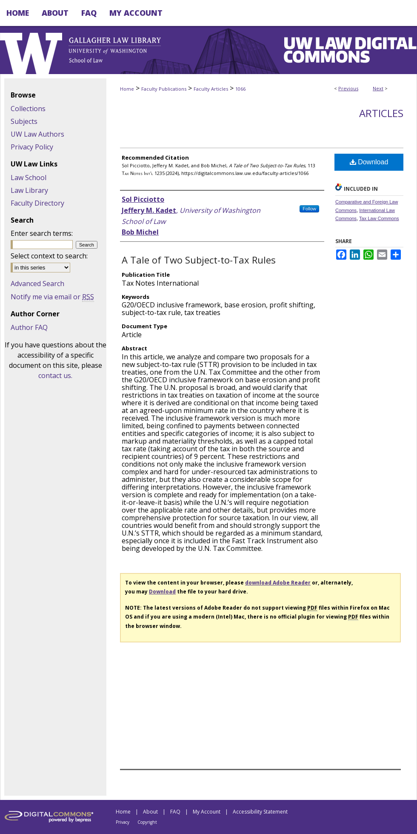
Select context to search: (49, 256)
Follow (309, 208)
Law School (28, 177)
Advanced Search (37, 283)
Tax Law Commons (379, 218)
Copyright (147, 822)
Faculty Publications (163, 89)
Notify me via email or (52, 296)
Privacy (122, 822)
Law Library (29, 190)
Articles (381, 113)
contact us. (55, 375)
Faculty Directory (37, 203)
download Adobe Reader (278, 582)
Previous (348, 88)
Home (127, 89)
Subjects (24, 121)
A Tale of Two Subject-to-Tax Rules (199, 259)
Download (369, 162)
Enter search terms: (42, 233)
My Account (206, 811)
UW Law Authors (37, 134)
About (150, 811)
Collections (28, 108)
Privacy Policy (32, 147)
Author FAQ (29, 327)
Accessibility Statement (260, 811)
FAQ (175, 811)
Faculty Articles (211, 89)
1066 (240, 89)
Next (378, 88)
